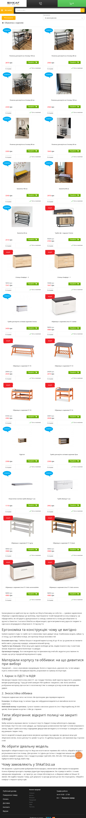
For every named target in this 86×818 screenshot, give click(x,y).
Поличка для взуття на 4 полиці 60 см (22, 100)
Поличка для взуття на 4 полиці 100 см (22, 56)
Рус (56, 3)
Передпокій (32, 800)
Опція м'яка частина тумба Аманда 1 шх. (22, 502)
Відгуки (5, 811)
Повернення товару (10, 795)
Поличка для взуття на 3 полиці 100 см (64, 100)
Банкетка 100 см (22, 190)
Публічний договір (9, 791)
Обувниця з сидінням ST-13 (22, 413)
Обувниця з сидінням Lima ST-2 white (64, 323)
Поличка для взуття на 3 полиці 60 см (64, 145)
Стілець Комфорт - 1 (63, 279)
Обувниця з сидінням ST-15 (22, 368)
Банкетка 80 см (64, 190)
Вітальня (31, 797)
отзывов (8, 68)
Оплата (5, 799)
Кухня (31, 802)
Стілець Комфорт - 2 (22, 279)
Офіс (30, 804)
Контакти (6, 807)
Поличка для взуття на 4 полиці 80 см (64, 56)
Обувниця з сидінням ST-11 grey (22, 547)
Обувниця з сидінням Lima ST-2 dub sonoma (64, 591)
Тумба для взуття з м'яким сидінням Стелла (22, 323)
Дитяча (31, 795)
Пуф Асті (22, 457)
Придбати (32, 62)
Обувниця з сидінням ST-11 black (64, 547)
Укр (56, 1)
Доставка (6, 803)
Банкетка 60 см (22, 234)
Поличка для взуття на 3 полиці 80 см (22, 145)
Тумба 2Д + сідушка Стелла (64, 234)
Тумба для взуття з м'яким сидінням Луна (64, 457)
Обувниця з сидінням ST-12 (64, 413)
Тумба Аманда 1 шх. (64, 502)
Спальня (31, 793)
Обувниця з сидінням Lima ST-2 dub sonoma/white (22, 591)
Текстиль (31, 806)
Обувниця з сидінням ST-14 (64, 368)
